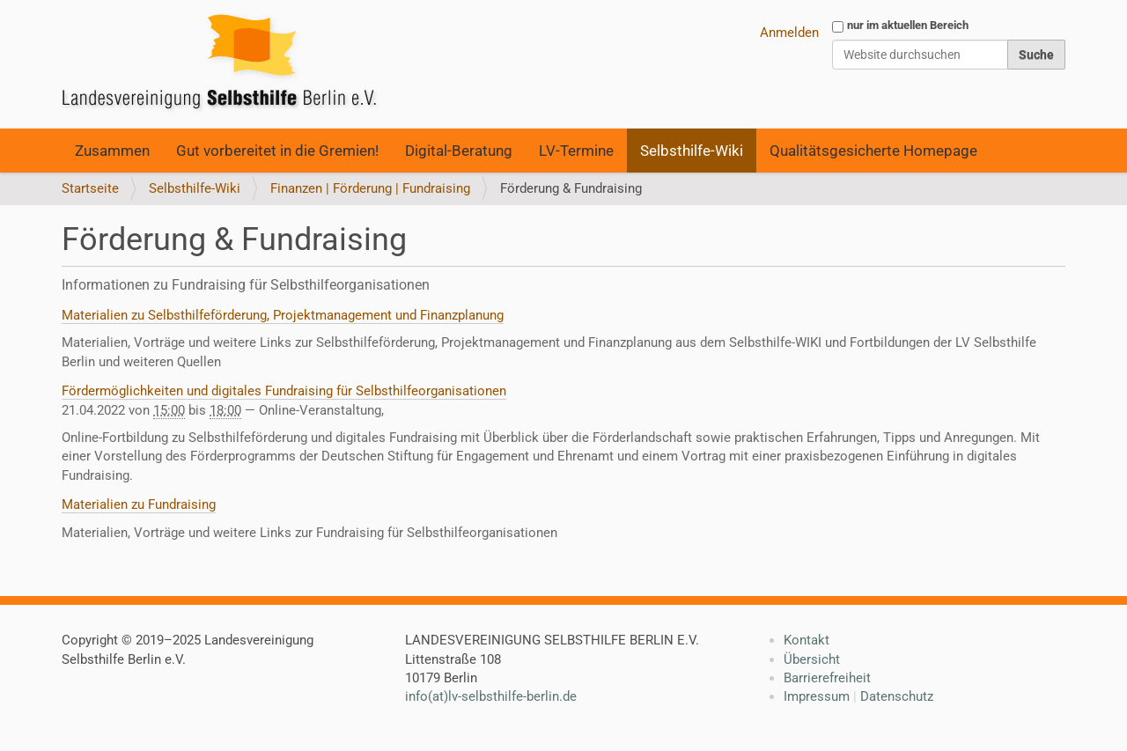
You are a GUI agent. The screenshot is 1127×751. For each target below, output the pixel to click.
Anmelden (789, 32)
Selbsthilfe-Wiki (691, 150)
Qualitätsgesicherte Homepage (873, 150)
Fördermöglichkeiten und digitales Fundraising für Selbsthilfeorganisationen (284, 391)
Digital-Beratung (458, 150)
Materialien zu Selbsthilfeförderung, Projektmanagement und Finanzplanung (283, 315)
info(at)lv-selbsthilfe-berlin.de (491, 696)
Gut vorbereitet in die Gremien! (277, 150)
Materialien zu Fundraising (139, 504)
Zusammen (112, 150)
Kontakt (806, 640)
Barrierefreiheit (827, 678)
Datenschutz (896, 696)
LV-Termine (576, 150)
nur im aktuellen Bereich (908, 25)
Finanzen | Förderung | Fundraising (370, 188)
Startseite (90, 188)
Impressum (817, 696)
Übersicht (812, 659)
